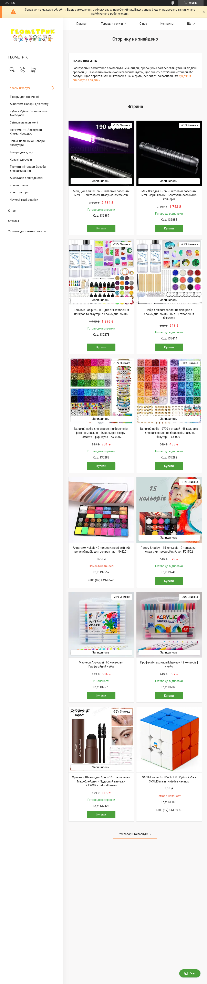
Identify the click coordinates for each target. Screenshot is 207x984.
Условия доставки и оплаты (27, 231)
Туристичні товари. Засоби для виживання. (28, 168)
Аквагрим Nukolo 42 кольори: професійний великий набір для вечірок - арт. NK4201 (101, 549)
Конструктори (19, 192)
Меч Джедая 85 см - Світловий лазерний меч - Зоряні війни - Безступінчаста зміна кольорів (169, 195)
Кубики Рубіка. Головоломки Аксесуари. (29, 113)
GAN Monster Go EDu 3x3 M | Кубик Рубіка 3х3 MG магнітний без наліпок (169, 779)
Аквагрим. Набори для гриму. (29, 104)
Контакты (167, 23)
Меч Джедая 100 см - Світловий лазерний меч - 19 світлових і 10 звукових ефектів (101, 193)
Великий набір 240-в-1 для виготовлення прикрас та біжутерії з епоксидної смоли (101, 312)
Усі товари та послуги (133, 834)
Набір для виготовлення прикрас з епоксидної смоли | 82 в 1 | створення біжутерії (169, 314)
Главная (81, 23)
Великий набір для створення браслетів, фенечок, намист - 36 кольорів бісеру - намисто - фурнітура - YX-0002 (101, 432)
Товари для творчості (24, 96)
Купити (101, 228)
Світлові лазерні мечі (24, 122)
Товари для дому (21, 152)
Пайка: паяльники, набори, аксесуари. (27, 143)
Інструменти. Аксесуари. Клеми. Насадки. (26, 132)
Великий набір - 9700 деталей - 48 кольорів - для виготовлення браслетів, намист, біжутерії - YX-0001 (169, 432)
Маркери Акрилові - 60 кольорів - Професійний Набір (101, 664)
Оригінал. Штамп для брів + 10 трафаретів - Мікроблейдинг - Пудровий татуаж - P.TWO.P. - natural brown (101, 781)
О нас (11, 210)
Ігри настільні (19, 185)
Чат (190, 973)
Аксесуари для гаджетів (26, 178)
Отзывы (13, 221)
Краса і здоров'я (21, 159)
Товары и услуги (19, 88)
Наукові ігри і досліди (24, 199)
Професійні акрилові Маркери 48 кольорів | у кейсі (169, 664)
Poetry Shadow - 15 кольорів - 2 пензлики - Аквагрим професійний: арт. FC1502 (169, 549)
